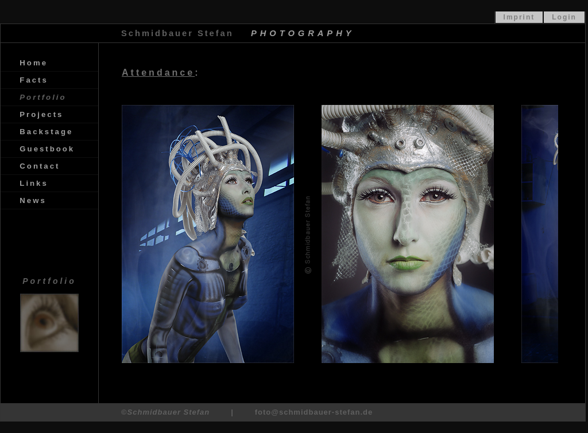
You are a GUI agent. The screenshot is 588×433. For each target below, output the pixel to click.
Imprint (519, 17)
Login (564, 17)
